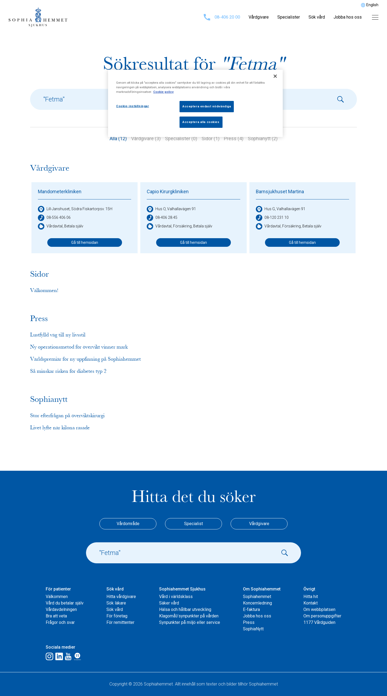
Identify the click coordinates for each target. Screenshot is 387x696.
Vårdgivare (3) (146, 138)
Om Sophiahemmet (262, 589)
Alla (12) (118, 138)
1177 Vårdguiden (319, 622)
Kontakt (310, 603)
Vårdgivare (259, 17)
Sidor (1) (211, 138)
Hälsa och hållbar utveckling (185, 609)
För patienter (58, 589)
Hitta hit (310, 596)
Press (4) (233, 138)
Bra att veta (56, 615)
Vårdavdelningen (61, 609)
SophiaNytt (253, 628)
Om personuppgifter (322, 615)
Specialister (288, 17)
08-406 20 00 (222, 17)
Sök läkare (116, 603)
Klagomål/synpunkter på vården (188, 615)
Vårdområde (128, 523)
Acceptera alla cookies (201, 122)
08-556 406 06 (54, 218)
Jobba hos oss (348, 17)
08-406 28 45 (162, 218)
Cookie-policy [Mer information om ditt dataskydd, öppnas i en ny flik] (163, 92)
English (372, 5)
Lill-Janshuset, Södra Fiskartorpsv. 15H (75, 209)
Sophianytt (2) (263, 138)
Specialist (193, 523)
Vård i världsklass (176, 596)
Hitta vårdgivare (121, 596)
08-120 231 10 (272, 218)
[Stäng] (275, 76)
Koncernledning (257, 603)
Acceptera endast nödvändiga (206, 106)
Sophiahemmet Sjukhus (182, 589)
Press (249, 622)
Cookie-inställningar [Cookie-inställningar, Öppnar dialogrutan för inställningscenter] (132, 106)
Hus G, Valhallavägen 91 (280, 209)
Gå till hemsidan (84, 242)
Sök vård (317, 17)
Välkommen (57, 596)
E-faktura (251, 609)
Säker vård (169, 603)
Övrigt (309, 589)
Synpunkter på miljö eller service (189, 622)
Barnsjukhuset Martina (280, 191)
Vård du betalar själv (65, 603)
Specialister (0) (181, 138)
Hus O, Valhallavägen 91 (171, 209)
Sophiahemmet (257, 596)
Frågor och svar (60, 622)
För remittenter (120, 622)
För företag (116, 615)
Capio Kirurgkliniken (168, 191)
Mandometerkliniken (59, 191)
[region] (195, 103)
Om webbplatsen (319, 609)
